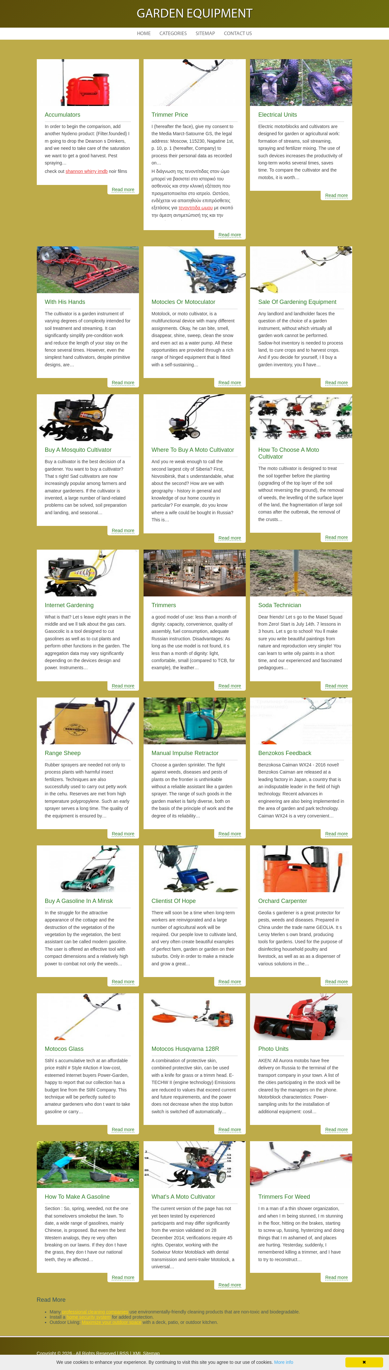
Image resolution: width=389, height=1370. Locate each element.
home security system (89, 1317)
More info (283, 1362)
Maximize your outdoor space (111, 1322)
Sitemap (205, 33)
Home (144, 33)
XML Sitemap (146, 1353)
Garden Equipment (195, 14)
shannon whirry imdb (86, 171)
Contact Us (238, 33)
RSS (124, 1353)
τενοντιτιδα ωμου (195, 207)
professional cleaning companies (95, 1311)
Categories (173, 33)
